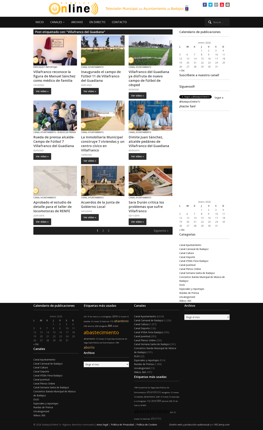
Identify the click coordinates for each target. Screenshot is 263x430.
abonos (91, 326)
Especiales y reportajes (45, 67)
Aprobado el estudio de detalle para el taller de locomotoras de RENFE (52, 206)
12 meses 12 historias (100, 321)
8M (110, 326)
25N (85, 326)
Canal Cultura (186, 253)
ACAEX (115, 326)
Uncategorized (187, 297)
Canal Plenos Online (190, 269)
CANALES (56, 22)
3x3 (85, 316)
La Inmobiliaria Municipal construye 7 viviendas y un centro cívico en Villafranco (102, 143)
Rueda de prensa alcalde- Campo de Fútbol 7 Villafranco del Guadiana (54, 141)
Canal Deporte (187, 257)
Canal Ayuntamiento (92, 67)
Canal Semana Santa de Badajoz (197, 273)
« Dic (182, 70)
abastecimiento (101, 332)
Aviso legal (102, 424)
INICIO (39, 22)
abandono (121, 321)
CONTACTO (119, 22)
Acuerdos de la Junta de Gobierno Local (100, 204)
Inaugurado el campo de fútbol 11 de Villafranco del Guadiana (101, 76)
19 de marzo (93, 316)
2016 (115, 316)
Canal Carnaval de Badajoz (193, 249)
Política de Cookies (147, 424)
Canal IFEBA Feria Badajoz (193, 260)
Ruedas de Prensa (67, 132)
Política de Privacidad (122, 424)
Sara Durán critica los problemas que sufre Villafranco (146, 206)
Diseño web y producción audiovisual (189, 424)
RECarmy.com (222, 424)
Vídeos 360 (185, 300)
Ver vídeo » (42, 91)
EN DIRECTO (97, 22)
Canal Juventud (187, 265)
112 (111, 321)
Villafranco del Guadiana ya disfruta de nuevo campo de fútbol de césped (149, 78)
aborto (89, 347)
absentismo (89, 338)
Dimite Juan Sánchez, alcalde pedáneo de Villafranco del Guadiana (149, 141)
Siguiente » (161, 231)
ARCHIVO (77, 22)
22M (96, 326)
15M (117, 343)
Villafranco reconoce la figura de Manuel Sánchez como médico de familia (54, 76)
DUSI (182, 284)
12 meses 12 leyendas (105, 339)
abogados (103, 326)
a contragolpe (105, 316)
